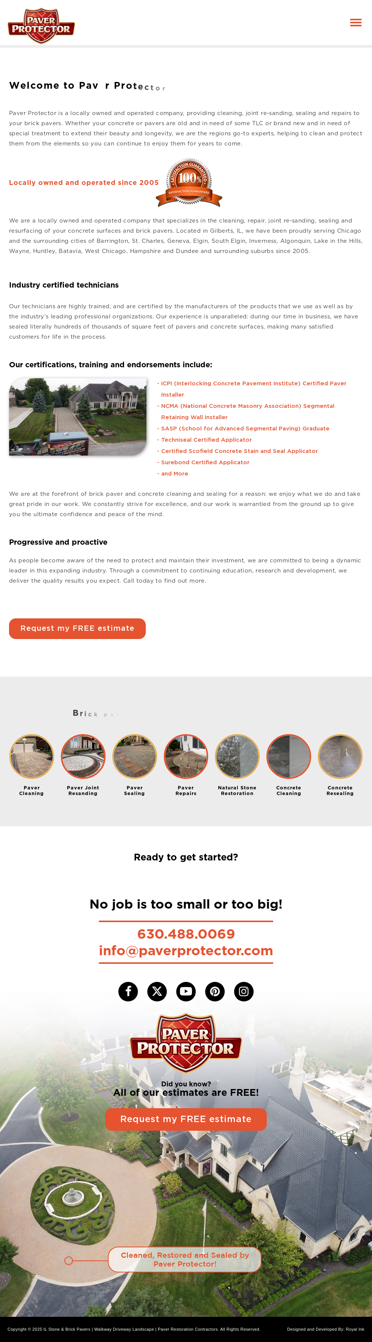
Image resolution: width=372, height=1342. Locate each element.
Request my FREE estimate (77, 628)
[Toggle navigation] (355, 22)
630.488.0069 (186, 933)
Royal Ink (355, 1329)
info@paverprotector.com (186, 950)
